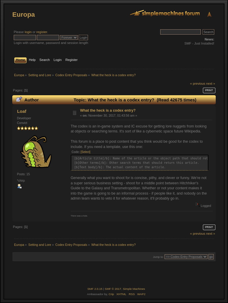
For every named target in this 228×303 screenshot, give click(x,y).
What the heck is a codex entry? (108, 110)
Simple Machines (134, 288)
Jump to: (158, 256)
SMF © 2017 (113, 288)
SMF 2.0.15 (95, 288)
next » (210, 83)
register (41, 32)
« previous (197, 83)
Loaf (21, 111)
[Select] (85, 152)
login (28, 32)
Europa (23, 14)
